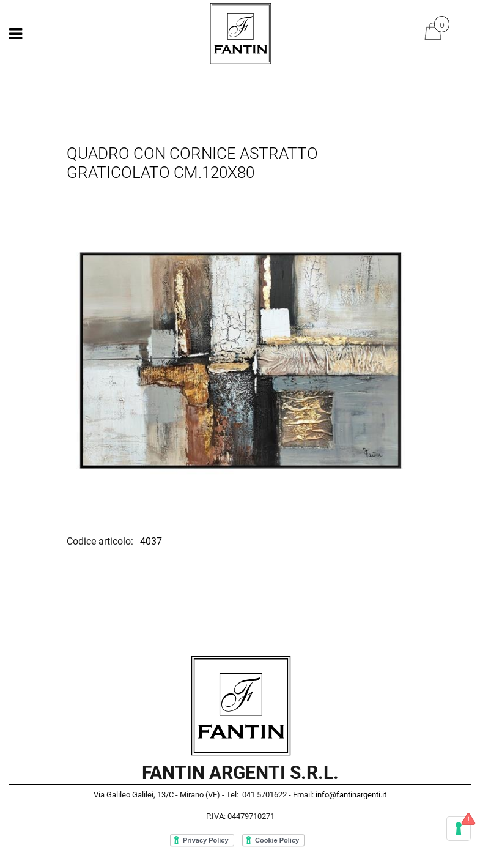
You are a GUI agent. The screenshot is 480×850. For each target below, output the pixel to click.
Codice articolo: (101, 541)
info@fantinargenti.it (351, 794)
